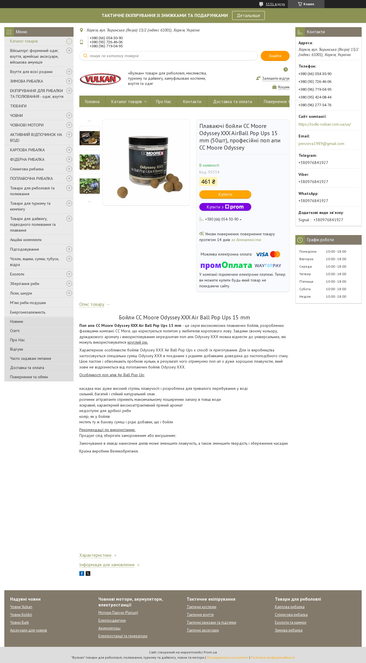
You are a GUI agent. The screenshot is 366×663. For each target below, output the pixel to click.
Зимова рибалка (289, 630)
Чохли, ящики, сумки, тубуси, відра (34, 261)
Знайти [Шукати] (275, 56)
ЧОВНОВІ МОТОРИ (27, 125)
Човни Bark (19, 622)
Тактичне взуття (200, 614)
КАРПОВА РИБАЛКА (27, 149)
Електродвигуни (112, 620)
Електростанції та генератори (122, 636)
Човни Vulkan (21, 606)
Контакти (192, 101)
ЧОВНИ (16, 115)
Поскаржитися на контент (227, 657)
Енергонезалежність (27, 312)
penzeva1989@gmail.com (321, 143)
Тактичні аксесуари (203, 630)
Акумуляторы (109, 628)
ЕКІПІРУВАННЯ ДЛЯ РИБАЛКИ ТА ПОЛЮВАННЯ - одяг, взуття (36, 93)
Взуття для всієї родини (31, 71)
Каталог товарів (24, 41)
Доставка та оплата (27, 367)
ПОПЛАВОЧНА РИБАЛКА (31, 178)
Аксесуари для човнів (28, 630)
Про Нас (17, 339)
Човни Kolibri (21, 614)
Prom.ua (210, 652)
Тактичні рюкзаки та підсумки (211, 622)
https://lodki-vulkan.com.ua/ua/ (325, 124)
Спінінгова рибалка (27, 169)
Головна (92, 101)
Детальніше (248, 15)
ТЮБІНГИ (18, 106)
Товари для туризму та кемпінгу (30, 206)
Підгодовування (24, 249)
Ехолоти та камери (290, 622)
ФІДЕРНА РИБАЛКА (27, 159)
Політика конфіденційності (273, 657)
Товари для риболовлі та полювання (32, 190)
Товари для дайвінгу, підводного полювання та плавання (33, 224)
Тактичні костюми (201, 606)
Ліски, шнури (21, 293)
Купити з (225, 207)
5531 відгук (275, 4)
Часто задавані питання (30, 358)
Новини (16, 321)
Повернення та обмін (29, 376)
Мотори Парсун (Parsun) (118, 612)
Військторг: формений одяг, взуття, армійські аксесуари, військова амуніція (34, 56)
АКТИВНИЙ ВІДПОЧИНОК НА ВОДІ (36, 137)
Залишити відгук (276, 78)
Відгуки (16, 349)
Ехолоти (17, 274)
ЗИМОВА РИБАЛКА (26, 81)
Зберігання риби (24, 283)
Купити (225, 194)
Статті (15, 330)
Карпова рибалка (290, 606)
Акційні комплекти (26, 239)
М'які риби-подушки (28, 302)
